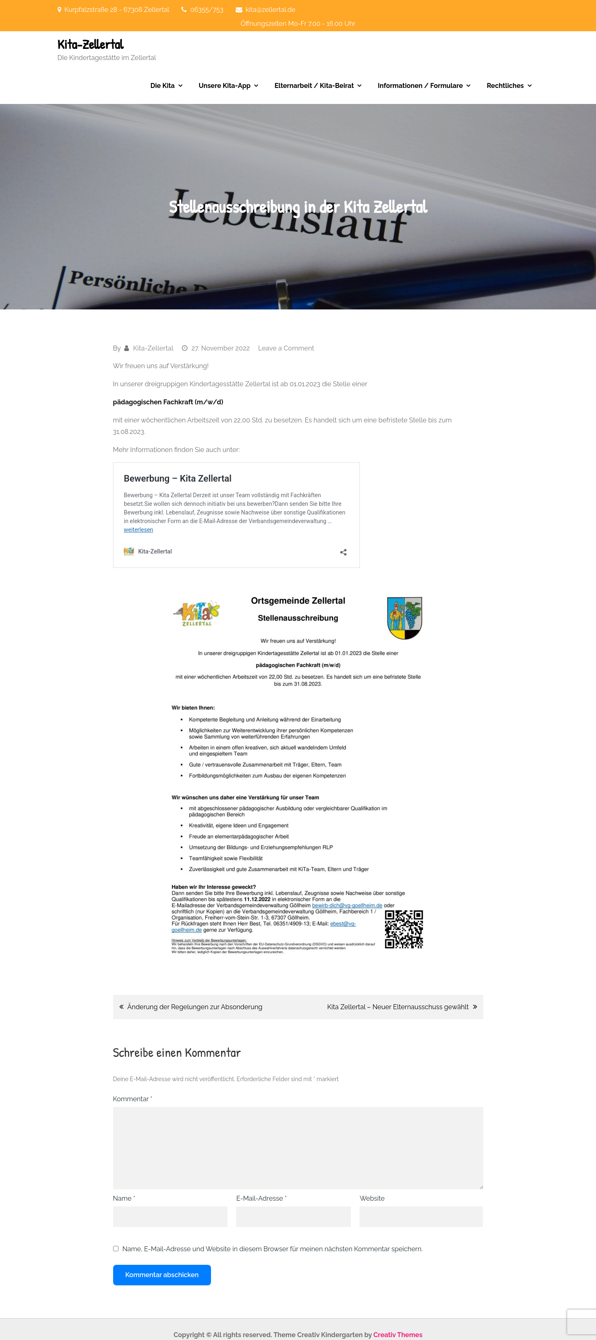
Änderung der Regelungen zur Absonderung (195, 1007)
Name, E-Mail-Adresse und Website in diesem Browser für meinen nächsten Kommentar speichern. (273, 1249)
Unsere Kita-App (224, 86)
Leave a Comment (286, 348)
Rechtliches (505, 86)
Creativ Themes (397, 1335)
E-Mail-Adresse (261, 1198)
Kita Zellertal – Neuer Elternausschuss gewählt (397, 1007)
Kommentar (133, 1099)
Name (124, 1198)
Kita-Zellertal (90, 44)
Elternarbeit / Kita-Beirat (314, 86)
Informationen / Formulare (420, 86)
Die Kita (163, 86)
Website (372, 1198)
